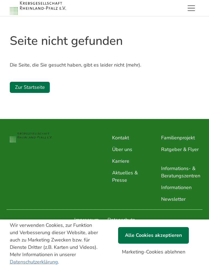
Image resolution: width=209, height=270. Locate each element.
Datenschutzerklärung (34, 262)
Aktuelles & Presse (125, 176)
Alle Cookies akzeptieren (153, 235)
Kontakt (120, 137)
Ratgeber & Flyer (180, 149)
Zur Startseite (30, 87)
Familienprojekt (178, 137)
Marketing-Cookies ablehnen (153, 252)
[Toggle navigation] (191, 8)
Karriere (120, 161)
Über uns (122, 149)
